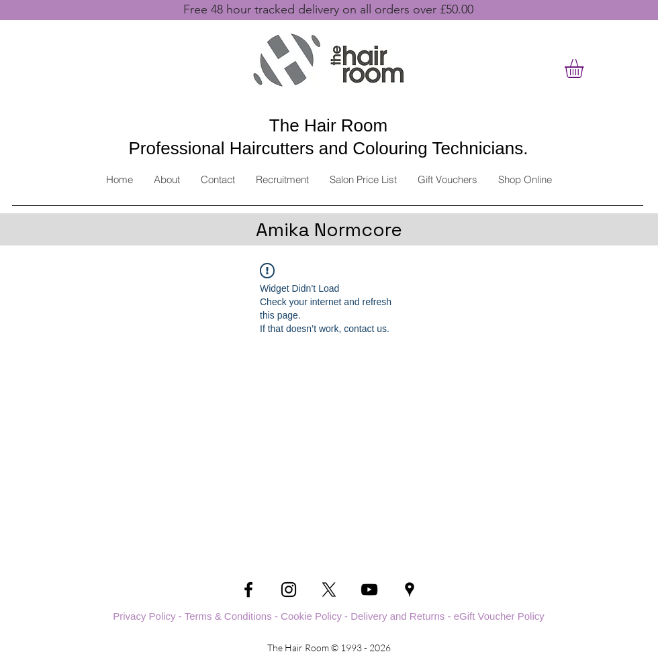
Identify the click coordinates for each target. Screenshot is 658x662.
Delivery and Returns (397, 616)
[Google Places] (409, 590)
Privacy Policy (144, 616)
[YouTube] (369, 590)
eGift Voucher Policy (499, 616)
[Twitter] (329, 590)
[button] (585, 68)
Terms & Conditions (228, 616)
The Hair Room (328, 125)
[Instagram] (289, 590)
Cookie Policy (311, 616)
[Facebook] (248, 590)
